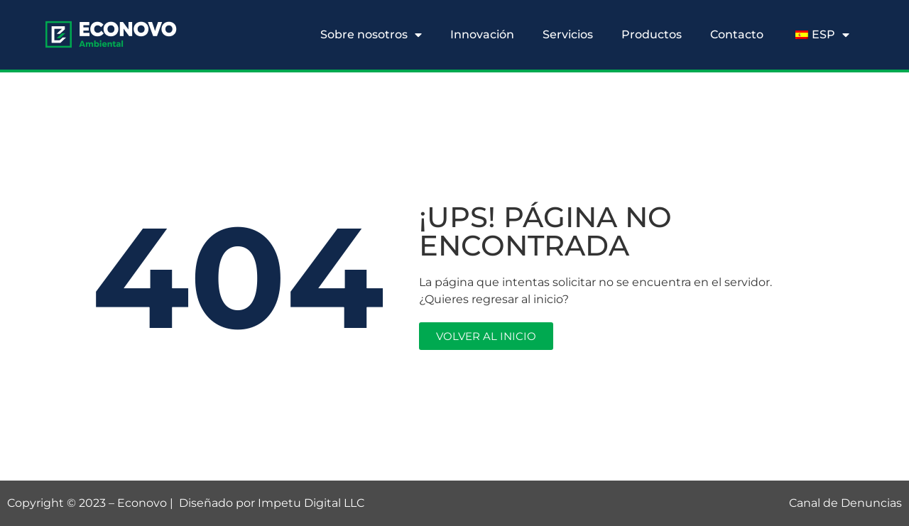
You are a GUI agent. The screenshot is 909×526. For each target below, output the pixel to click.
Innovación (482, 34)
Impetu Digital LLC (311, 503)
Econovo (142, 503)
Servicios (568, 34)
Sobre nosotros (371, 35)
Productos (651, 34)
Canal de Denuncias (845, 503)
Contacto (736, 34)
